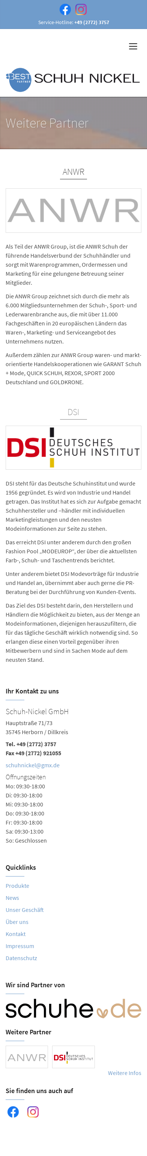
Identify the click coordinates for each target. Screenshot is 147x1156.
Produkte (17, 885)
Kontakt (16, 934)
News (12, 897)
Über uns (17, 921)
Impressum (20, 946)
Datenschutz (21, 958)
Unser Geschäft (25, 909)
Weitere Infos (124, 1073)
